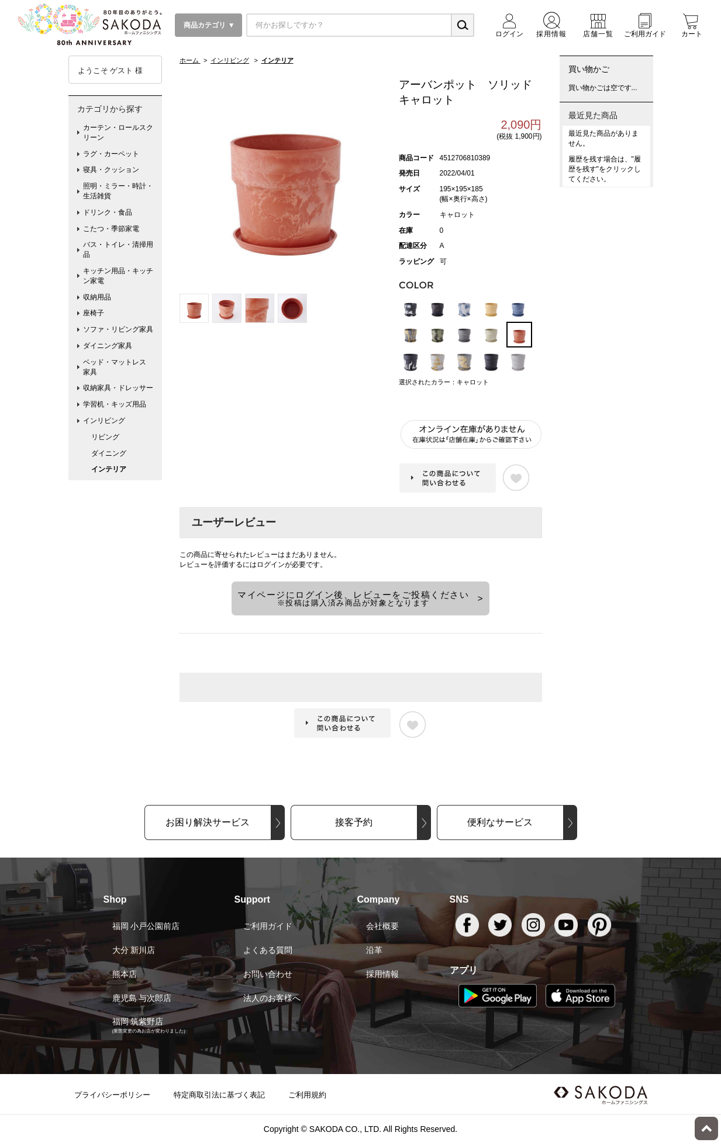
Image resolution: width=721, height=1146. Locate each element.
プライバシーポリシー (112, 1094)
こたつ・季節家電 (111, 229)
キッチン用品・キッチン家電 (118, 276)
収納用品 (97, 297)
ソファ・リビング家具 (118, 329)
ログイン (271, 564)
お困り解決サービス (207, 822)
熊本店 (124, 974)
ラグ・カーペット (111, 154)
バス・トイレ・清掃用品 (118, 249)
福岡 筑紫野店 (138, 1021)
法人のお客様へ (272, 998)
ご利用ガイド (267, 926)
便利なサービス (500, 822)
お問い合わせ (267, 974)
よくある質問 (267, 950)
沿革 (374, 950)
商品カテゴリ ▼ (208, 25)
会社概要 (382, 926)
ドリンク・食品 (107, 212)
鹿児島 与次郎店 (142, 998)
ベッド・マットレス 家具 (118, 367)
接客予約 (353, 822)
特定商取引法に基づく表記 (219, 1094)
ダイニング (108, 453)
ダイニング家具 (107, 346)
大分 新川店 (134, 950)
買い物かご (588, 69)
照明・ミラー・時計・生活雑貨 (118, 191)
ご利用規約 (307, 1094)
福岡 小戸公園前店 (146, 926)
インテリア (108, 469)
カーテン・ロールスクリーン (118, 132)
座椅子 (93, 313)
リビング (105, 437)
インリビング (104, 421)
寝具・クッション (111, 170)
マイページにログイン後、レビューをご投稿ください (353, 598)
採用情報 (382, 974)
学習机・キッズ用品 (114, 404)
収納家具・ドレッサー (118, 388)
